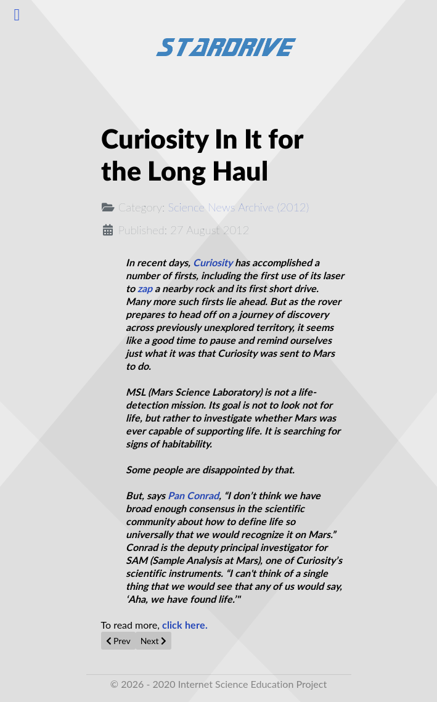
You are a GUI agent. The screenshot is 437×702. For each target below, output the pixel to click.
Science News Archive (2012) (238, 207)
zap (144, 289)
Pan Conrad (193, 496)
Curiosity (212, 263)
